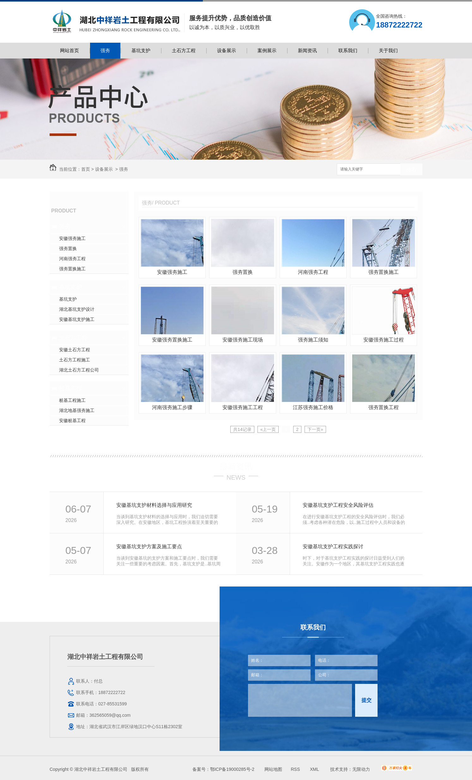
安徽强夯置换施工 (172, 339)
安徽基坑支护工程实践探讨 (333, 546)
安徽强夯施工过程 (383, 339)
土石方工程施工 (74, 359)
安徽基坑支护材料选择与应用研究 (154, 505)
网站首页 (69, 50)
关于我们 (388, 50)
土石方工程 (184, 50)
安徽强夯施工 (72, 238)
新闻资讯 (307, 50)
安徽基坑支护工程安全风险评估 (338, 505)
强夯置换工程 (383, 407)
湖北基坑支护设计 (76, 309)
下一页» (315, 429)
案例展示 (266, 50)
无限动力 (361, 769)
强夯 (105, 50)
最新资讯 (236, 466)
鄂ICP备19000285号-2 (232, 769)
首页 (85, 169)
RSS (296, 769)
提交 (366, 700)
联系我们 (347, 50)
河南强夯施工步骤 (172, 407)
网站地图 (273, 769)
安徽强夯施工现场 (242, 339)
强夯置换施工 (72, 268)
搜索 (411, 169)
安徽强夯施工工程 (242, 407)
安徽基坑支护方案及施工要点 (149, 546)
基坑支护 (140, 50)
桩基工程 (70, 388)
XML (315, 769)
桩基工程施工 (72, 400)
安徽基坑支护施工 (76, 319)
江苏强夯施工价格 (313, 407)
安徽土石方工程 (74, 349)
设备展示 (226, 50)
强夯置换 (68, 248)
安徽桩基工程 (72, 420)
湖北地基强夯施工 (76, 410)
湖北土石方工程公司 (79, 369)
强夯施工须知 (313, 339)
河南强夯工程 (72, 258)
